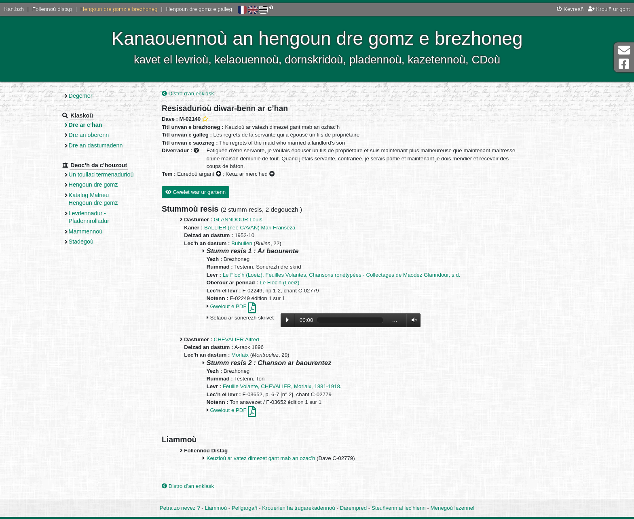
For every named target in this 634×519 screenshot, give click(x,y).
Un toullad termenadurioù (101, 174)
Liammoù (216, 508)
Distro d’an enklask (188, 93)
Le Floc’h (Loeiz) (279, 282)
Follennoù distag (52, 9)
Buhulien (241, 243)
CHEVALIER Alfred (236, 339)
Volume (412, 320)
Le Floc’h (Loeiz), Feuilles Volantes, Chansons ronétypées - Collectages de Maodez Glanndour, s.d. (342, 275)
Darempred (353, 508)
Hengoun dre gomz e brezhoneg (119, 9)
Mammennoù (86, 231)
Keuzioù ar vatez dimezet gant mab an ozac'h (261, 458)
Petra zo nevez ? (180, 508)
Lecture (287, 319)
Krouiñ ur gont (609, 9)
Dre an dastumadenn (96, 145)
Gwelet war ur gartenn (195, 192)
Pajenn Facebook (624, 64)
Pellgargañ (245, 508)
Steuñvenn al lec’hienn (399, 508)
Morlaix (240, 355)
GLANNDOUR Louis (238, 219)
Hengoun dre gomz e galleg (199, 9)
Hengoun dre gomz (93, 184)
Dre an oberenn (89, 135)
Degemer (81, 95)
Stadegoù (81, 241)
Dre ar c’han (85, 125)
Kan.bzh (14, 9)
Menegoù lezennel (453, 508)
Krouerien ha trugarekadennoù (298, 508)
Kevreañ (570, 9)
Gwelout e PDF (233, 306)
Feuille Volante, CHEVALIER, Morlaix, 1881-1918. (282, 386)
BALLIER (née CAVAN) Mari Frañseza (250, 228)
